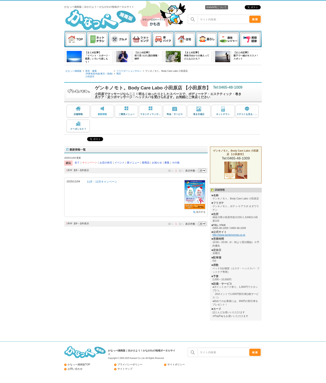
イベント (120, 162)
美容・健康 (91, 71)
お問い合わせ (75, 368)
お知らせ (157, 162)
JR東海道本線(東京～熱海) (98, 73)
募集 (166, 162)
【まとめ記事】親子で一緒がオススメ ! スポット (245, 55)
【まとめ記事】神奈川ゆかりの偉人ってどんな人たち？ (196, 55)
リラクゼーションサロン (129, 71)
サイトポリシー (176, 364)
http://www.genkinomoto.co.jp (228, 235)
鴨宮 (118, 73)
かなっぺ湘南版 (73, 71)
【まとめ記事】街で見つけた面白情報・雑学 (147, 55)
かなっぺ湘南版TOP (79, 364)
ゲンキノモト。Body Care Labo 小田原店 (166, 71)
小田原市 (89, 76)
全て (77, 162)
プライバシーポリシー (129, 364)
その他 (175, 162)
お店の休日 (106, 162)
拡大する (200, 212)
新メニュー (133, 162)
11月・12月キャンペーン (102, 181)
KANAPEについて (216, 7)
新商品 (145, 162)
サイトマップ (124, 368)
